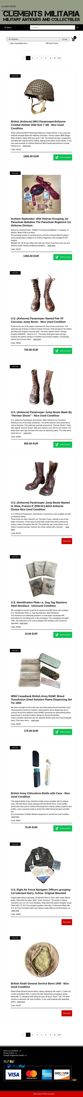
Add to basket (62, 157)
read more (27, 146)
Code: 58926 (16, 724)
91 (55, 58)
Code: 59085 (16, 914)
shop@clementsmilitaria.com (12, 11)
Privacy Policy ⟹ (10, 1053)
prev (23, 58)
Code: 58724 (16, 533)
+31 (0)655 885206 (8, 6)
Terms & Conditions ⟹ (12, 1051)
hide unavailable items (17, 43)
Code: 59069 (16, 437)
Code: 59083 (16, 343)
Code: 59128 (16, 1005)
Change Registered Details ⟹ (15, 1055)
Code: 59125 (16, 149)
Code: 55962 (16, 627)
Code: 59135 (16, 249)
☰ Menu (7, 27)
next (59, 58)
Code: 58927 (16, 820)
